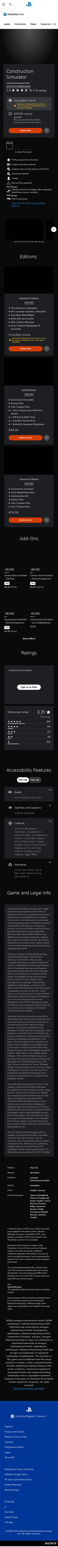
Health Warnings (14, 1287)
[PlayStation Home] (29, 4)
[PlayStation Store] (14, 14)
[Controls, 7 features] (29, 838)
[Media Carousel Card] (24, 229)
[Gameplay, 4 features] (29, 869)
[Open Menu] (3, 4)
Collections (20, 24)
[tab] (23, 780)
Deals (33, 24)
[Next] (53, 229)
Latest (7, 24)
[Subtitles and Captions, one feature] (29, 809)
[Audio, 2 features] (29, 794)
